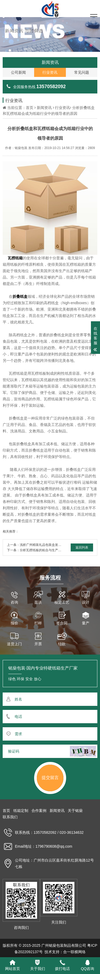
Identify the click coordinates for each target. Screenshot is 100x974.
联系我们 (10, 817)
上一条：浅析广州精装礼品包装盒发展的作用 (39, 545)
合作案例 (38, 810)
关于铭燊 (75, 810)
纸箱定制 (20, 810)
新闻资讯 (44, 107)
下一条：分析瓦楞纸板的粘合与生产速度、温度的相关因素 (48, 550)
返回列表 (81, 547)
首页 (29, 107)
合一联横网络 (74, 952)
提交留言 (50, 777)
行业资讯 (62, 107)
